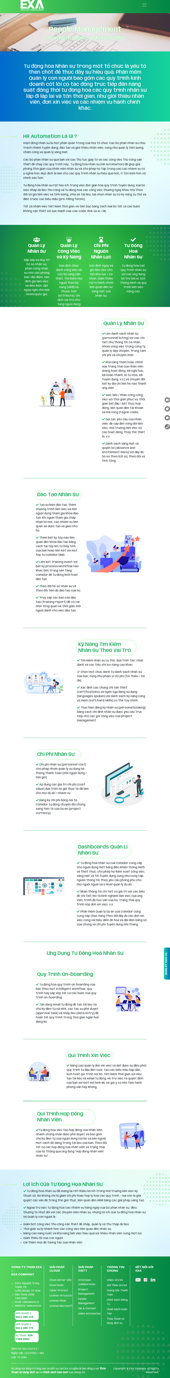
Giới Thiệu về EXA (117, 1285)
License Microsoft (60, 1306)
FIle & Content (87, 1308)
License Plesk (57, 1301)
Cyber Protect (58, 1290)
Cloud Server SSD (60, 1280)
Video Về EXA (115, 1280)
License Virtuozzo (60, 1295)
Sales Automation (89, 1313)
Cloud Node (56, 1285)
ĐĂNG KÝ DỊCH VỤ (166, 963)
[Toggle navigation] (144, 4)
